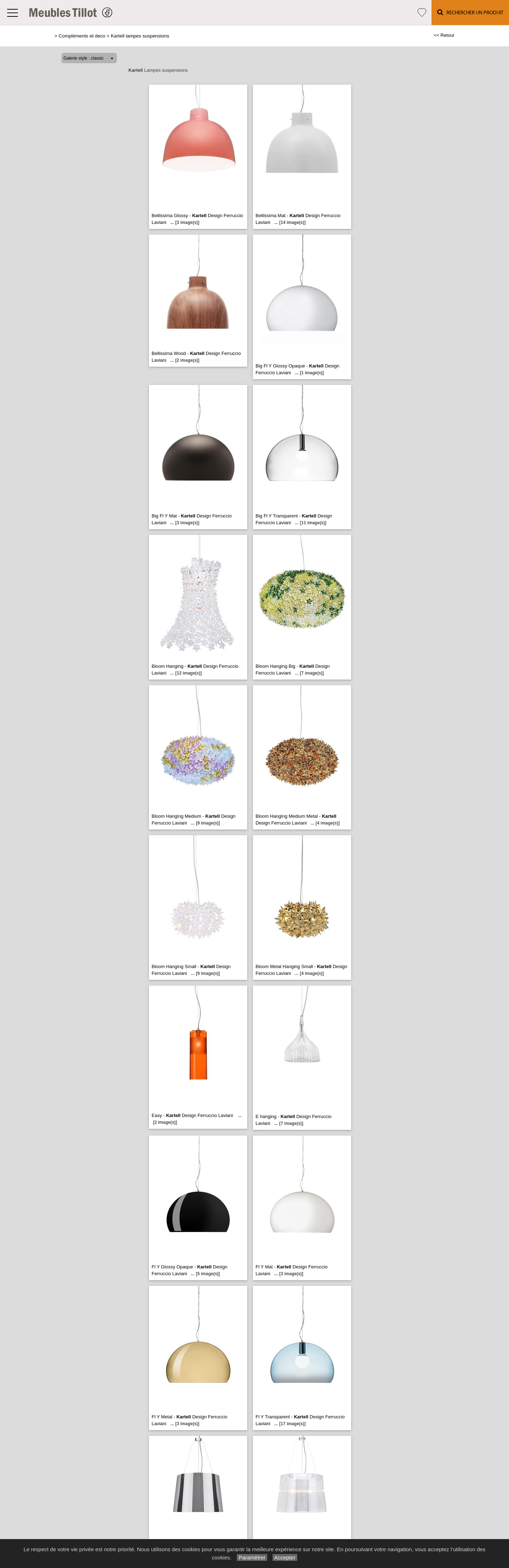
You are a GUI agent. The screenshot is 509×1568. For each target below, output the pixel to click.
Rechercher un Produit (470, 12)
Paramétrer (252, 1557)
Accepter (285, 1557)
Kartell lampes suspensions (140, 36)
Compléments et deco (82, 36)
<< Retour (444, 35)
